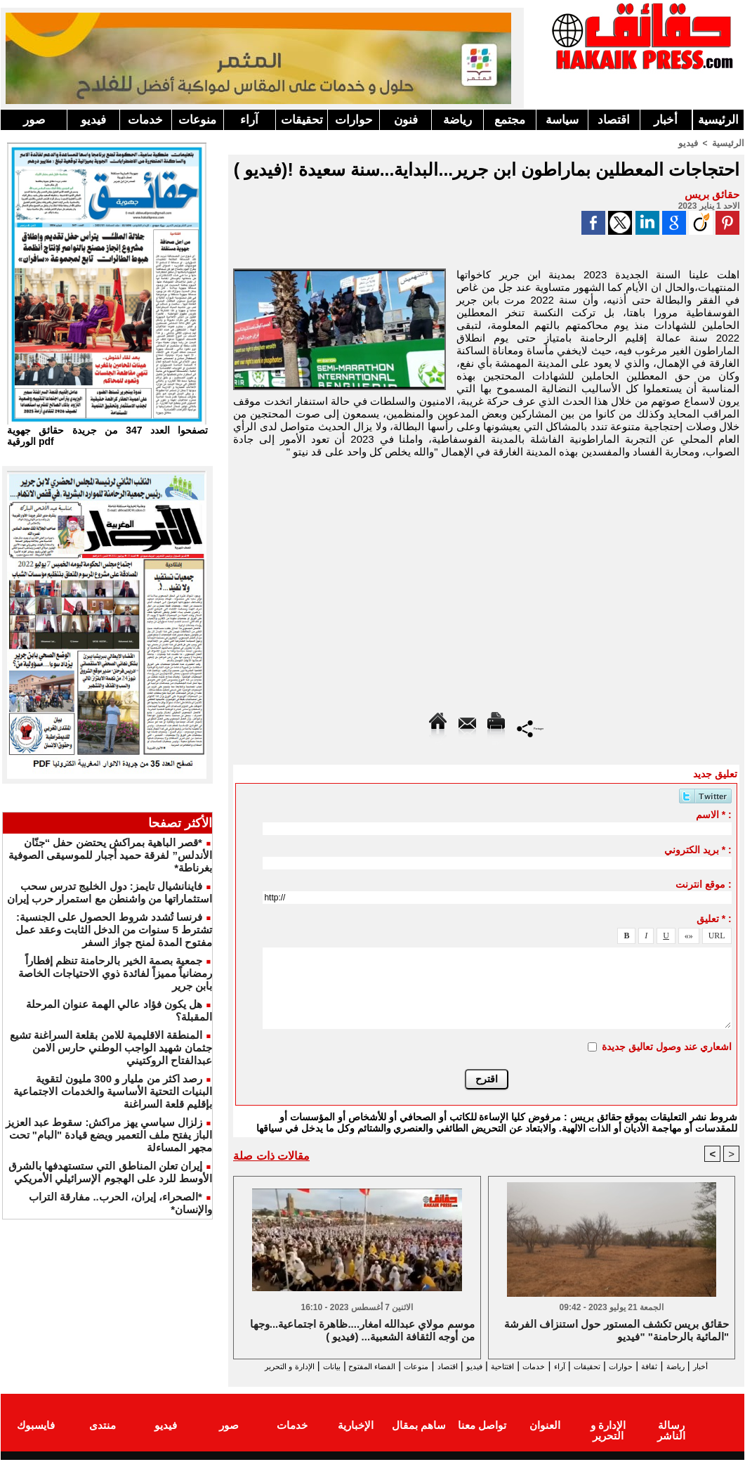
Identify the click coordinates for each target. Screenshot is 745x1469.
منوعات (197, 120)
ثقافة (661, 1366)
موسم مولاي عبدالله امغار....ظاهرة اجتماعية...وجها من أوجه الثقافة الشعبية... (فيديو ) (362, 1331)
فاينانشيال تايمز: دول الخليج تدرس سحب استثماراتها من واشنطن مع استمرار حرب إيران (109, 892)
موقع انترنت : (703, 883)
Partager (530, 727)
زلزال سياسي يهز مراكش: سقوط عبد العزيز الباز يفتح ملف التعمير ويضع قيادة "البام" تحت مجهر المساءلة (109, 1134)
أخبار (666, 120)
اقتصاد (614, 120)
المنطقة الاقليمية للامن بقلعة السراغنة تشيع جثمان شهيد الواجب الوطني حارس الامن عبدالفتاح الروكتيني (111, 1047)
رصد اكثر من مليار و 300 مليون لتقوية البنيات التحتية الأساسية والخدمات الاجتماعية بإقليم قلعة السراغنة (112, 1091)
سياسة (562, 120)
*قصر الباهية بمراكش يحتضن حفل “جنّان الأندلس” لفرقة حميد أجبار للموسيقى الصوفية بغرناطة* (110, 855)
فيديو (93, 120)
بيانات (249, 1366)
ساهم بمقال (419, 1436)
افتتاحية (474, 1366)
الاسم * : (714, 814)
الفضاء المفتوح (302, 1366)
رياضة (457, 120)
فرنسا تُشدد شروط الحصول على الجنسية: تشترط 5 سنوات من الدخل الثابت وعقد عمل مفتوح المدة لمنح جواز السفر (114, 929)
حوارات (354, 120)
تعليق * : (714, 918)
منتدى (102, 1436)
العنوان (544, 1436)
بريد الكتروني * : (698, 849)
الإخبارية (356, 1436)
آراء (249, 120)
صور (34, 120)
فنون (406, 120)
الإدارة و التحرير (483, 1379)
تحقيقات (302, 120)
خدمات (145, 120)
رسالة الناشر (671, 1436)
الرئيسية (718, 120)
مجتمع (509, 120)
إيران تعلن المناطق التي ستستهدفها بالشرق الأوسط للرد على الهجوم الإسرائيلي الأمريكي (110, 1172)
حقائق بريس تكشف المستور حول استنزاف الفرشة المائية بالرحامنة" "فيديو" (616, 1331)
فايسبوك (36, 1436)
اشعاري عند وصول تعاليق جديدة (667, 1045)
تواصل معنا (482, 1436)
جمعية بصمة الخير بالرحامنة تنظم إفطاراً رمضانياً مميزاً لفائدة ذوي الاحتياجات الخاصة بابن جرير (115, 973)
